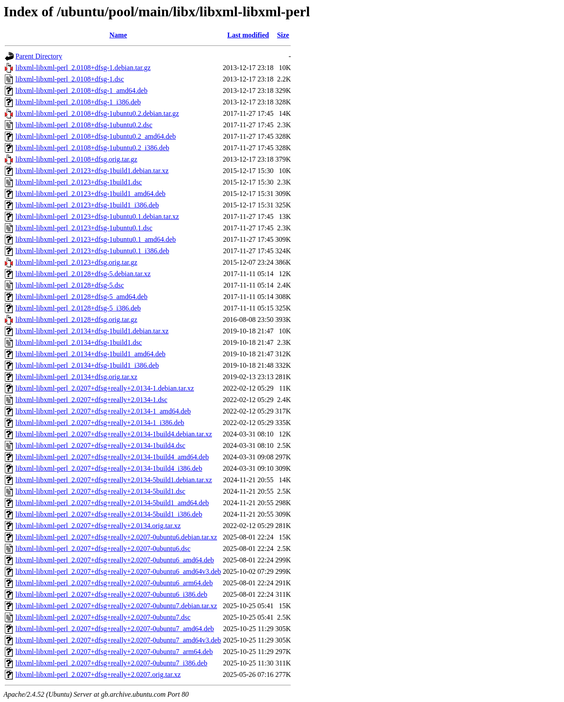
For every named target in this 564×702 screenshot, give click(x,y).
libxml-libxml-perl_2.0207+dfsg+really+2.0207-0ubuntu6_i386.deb (111, 594)
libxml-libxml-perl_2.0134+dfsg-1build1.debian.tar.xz (92, 331)
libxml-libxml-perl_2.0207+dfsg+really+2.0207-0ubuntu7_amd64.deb (114, 628)
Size (283, 35)
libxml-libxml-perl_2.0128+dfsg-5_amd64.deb (81, 296)
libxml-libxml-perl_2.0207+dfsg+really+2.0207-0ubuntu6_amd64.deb (114, 560)
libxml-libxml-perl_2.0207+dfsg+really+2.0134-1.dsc (91, 399)
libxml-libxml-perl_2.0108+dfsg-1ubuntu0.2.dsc (83, 125)
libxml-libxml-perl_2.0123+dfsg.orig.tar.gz (76, 262)
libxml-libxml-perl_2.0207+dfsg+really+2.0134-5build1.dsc (100, 491)
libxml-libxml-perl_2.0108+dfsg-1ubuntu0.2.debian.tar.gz (97, 113)
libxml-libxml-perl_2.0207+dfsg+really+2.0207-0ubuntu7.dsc (102, 617)
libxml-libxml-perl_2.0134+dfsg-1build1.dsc (78, 342)
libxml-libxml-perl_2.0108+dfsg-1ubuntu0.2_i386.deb (92, 147)
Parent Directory (38, 56)
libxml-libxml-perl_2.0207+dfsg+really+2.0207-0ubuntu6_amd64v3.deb (118, 571)
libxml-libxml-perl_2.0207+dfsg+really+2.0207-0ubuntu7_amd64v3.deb (118, 640)
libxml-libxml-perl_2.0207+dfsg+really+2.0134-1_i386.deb (99, 422)
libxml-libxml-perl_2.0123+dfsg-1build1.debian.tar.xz (92, 170)
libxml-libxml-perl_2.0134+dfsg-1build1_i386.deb (87, 365)
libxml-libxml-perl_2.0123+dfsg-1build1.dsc (78, 182)
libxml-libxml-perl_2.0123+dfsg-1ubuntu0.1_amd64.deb (95, 239)
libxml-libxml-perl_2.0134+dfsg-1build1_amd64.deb (90, 354)
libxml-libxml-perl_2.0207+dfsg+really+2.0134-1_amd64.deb (103, 411)
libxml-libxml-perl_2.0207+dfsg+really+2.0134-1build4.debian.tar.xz (113, 434)
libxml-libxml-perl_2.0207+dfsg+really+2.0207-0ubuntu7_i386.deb (111, 663)
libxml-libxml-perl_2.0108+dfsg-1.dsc (69, 79)
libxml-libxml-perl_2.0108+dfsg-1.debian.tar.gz (83, 67)
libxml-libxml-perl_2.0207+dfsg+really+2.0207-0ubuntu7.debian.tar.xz (116, 606)
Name (118, 35)
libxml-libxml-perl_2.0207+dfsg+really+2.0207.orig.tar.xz (98, 674)
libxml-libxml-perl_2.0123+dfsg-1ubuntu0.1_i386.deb (92, 251)
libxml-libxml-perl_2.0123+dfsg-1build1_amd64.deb (90, 193)
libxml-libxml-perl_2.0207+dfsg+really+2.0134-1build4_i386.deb (108, 468)
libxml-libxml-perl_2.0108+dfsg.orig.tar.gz (76, 159)
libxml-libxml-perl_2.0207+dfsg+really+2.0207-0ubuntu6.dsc (102, 548)
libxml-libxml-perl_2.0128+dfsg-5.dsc (69, 285)
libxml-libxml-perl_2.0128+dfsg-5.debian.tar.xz (83, 273)
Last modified (248, 35)
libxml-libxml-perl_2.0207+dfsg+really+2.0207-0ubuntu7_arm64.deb (114, 651)
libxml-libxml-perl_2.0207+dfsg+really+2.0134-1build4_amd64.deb (112, 457)
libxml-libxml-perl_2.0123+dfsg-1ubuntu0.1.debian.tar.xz (97, 216)
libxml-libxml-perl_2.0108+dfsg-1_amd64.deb (81, 90)
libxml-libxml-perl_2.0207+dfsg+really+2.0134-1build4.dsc (100, 445)
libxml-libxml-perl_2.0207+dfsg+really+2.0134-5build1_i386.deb (108, 514)
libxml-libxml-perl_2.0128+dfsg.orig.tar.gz (76, 319)
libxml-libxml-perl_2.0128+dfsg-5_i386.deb (78, 308)
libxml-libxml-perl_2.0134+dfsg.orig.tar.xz (76, 377)
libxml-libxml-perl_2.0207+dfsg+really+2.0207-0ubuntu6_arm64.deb (114, 583)
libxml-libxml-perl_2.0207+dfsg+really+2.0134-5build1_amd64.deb (112, 502)
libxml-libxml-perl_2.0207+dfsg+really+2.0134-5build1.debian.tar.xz (113, 480)
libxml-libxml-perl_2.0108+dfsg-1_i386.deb (78, 102)
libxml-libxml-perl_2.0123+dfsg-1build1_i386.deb (87, 205)
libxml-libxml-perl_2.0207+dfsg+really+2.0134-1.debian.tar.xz (104, 388)
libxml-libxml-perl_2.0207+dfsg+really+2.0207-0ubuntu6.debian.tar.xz (116, 537)
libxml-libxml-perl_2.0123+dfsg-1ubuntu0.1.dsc (83, 228)
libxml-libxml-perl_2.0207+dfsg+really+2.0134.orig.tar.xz (98, 525)
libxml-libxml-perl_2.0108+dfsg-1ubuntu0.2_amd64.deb (95, 136)
